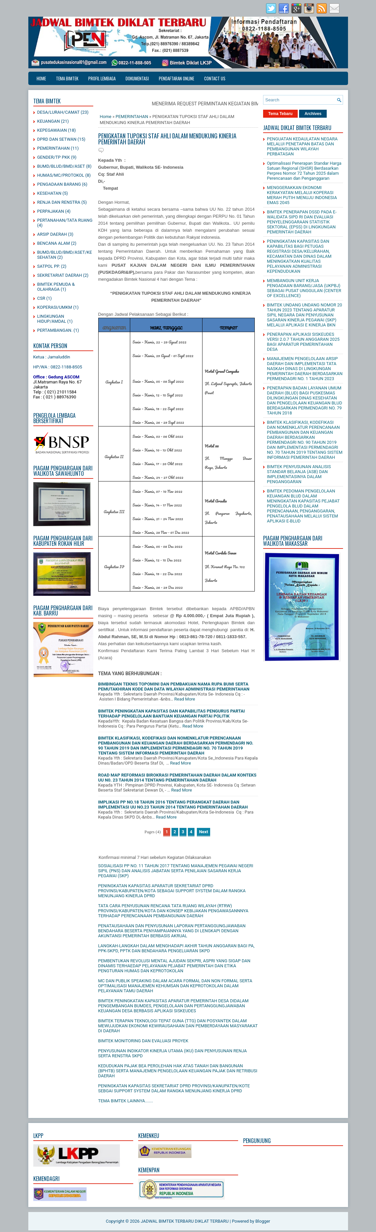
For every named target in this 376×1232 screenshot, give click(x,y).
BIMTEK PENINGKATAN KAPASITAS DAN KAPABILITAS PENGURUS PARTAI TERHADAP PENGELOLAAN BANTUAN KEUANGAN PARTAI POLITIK (171, 714)
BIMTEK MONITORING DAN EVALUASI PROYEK (143, 1040)
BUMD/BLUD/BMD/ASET (61, 166)
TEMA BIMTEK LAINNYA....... (125, 1100)
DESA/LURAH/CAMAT (58, 112)
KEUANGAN (48, 121)
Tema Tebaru (280, 113)
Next (203, 831)
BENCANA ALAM (53, 243)
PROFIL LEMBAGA (102, 78)
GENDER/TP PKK (53, 157)
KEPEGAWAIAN (52, 130)
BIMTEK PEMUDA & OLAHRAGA (56, 287)
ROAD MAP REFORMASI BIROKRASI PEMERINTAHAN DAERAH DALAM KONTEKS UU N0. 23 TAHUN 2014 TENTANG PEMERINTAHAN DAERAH (177, 778)
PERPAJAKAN (50, 211)
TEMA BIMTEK (67, 78)
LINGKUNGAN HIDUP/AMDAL (51, 319)
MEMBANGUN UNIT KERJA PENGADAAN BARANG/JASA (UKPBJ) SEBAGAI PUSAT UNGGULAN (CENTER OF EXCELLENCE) (304, 288)
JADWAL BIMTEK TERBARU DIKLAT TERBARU (184, 1221)
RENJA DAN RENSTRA (58, 202)
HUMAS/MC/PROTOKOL (60, 175)
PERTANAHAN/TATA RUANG (65, 220)
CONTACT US (214, 78)
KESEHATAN (49, 193)
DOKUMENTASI (137, 78)
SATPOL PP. (48, 266)
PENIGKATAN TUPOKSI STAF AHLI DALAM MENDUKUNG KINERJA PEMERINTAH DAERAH (167, 139)
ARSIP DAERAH (52, 234)
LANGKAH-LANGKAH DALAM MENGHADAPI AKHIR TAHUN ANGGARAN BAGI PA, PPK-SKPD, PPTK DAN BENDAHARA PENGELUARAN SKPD (176, 948)
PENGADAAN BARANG (59, 184)
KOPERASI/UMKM (54, 307)
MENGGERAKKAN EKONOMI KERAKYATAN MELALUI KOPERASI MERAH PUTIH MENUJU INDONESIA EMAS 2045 (302, 195)
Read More (184, 699)
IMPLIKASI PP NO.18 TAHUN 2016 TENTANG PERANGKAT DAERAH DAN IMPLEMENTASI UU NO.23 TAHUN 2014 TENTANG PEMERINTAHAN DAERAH (173, 805)
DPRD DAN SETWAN (57, 139)
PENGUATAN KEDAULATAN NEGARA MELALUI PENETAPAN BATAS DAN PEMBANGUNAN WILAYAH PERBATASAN (302, 146)
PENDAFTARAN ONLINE (176, 78)
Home (41, 78)
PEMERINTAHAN (53, 148)
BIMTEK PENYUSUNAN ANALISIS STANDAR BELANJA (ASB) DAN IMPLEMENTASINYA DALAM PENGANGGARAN (299, 474)
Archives (312, 113)
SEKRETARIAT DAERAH (59, 275)
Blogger (262, 1221)
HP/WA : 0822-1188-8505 (57, 366)
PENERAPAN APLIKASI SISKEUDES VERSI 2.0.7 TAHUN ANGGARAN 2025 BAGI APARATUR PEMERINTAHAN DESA (303, 342)
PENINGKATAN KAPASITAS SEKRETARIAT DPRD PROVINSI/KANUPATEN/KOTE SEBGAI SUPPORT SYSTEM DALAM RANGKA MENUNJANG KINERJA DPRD (174, 1088)
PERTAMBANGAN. (55, 330)
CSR (41, 298)
